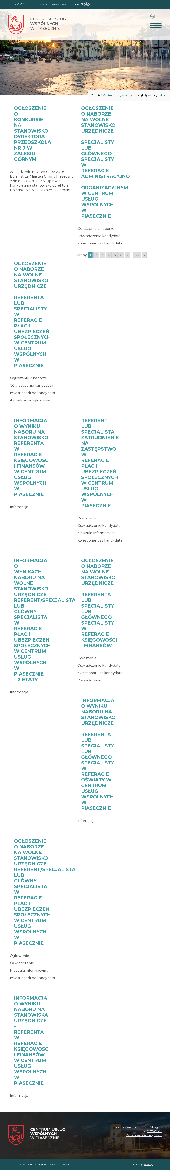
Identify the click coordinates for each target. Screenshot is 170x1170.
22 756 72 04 (154, 1131)
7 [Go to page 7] (127, 255)
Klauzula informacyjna (96, 533)
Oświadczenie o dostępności (144, 1135)
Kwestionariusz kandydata (99, 243)
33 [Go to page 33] (137, 255)
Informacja (19, 507)
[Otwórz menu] (156, 26)
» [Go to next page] (144, 255)
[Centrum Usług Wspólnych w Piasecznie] (36, 1135)
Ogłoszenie (86, 518)
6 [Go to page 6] (121, 255)
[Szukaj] (152, 16)
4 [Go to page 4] (109, 255)
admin (162, 95)
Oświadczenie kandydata (99, 236)
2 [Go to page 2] (96, 255)
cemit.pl (148, 1164)
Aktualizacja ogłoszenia (30, 400)
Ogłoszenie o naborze (95, 229)
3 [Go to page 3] (102, 255)
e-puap (75, 3)
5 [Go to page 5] (115, 255)
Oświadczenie (89, 680)
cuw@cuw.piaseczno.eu (53, 3)
